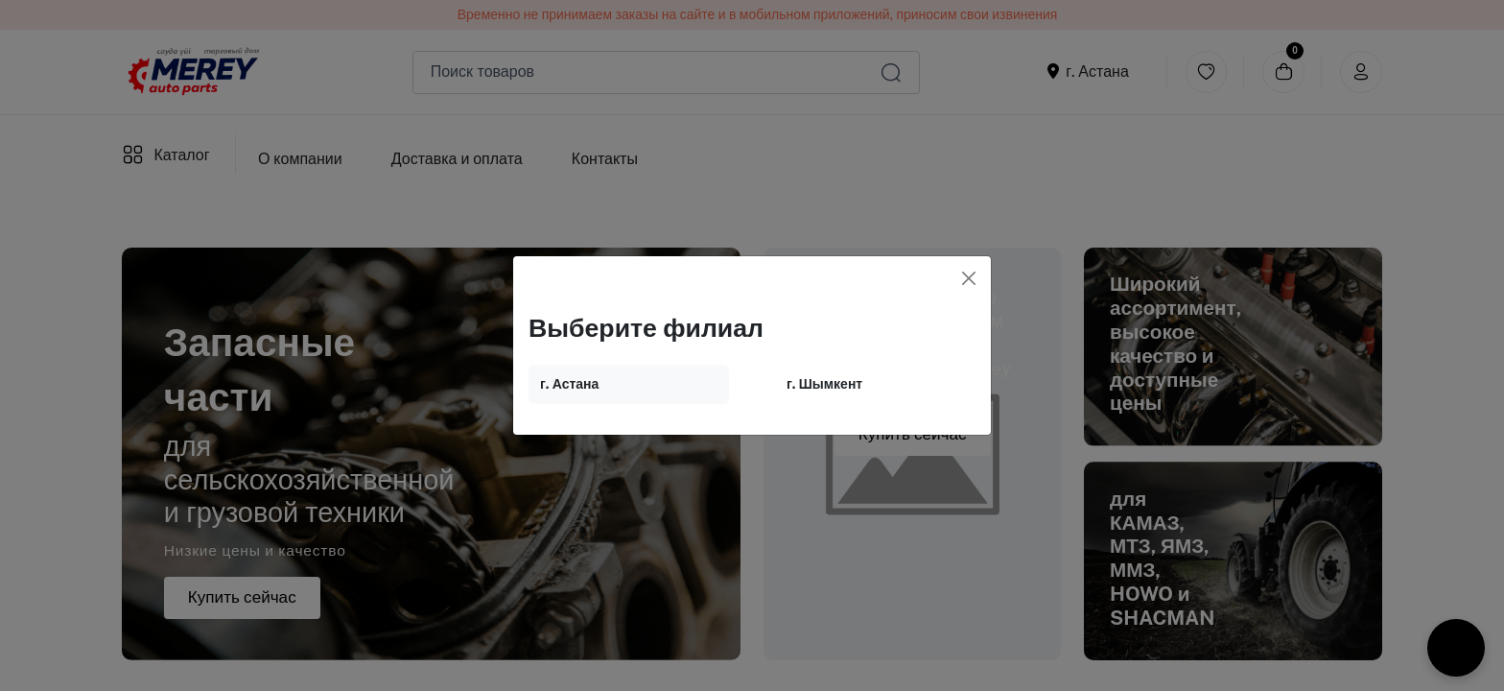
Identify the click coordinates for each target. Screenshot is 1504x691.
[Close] (968, 278)
